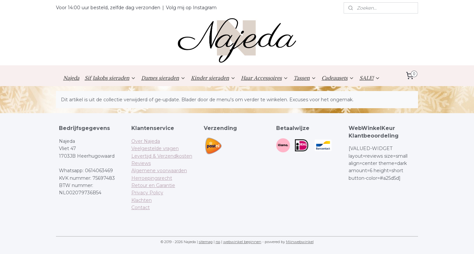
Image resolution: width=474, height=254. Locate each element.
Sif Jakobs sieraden (110, 78)
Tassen (305, 78)
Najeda (71, 78)
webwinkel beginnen (242, 241)
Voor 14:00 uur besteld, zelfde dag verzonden (108, 8)
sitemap (206, 241)
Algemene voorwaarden (159, 171)
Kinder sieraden (213, 78)
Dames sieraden (163, 78)
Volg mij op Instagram (191, 8)
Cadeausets (338, 78)
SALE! (369, 78)
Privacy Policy (147, 193)
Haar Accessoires (264, 78)
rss (218, 241)
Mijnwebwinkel (300, 241)
